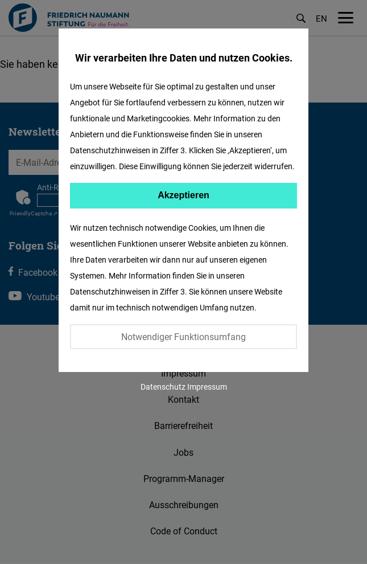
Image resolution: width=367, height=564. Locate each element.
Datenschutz (163, 386)
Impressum (207, 386)
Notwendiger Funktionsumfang (183, 336)
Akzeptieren (183, 195)
